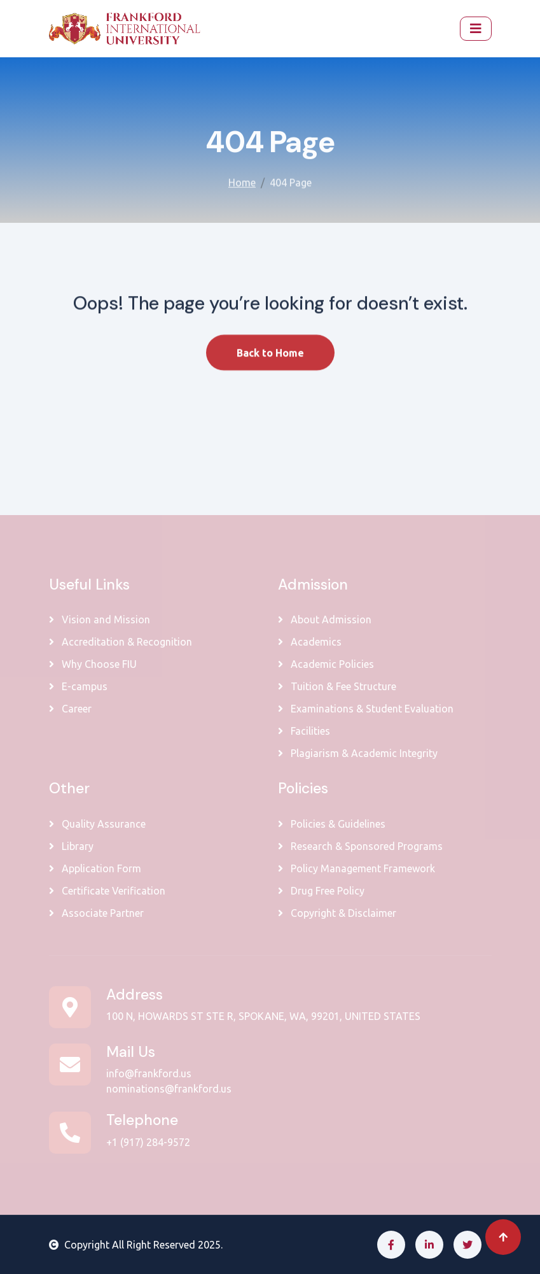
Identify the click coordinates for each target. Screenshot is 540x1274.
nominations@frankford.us (169, 1088)
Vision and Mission (99, 619)
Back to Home (270, 364)
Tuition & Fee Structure (337, 686)
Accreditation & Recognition (120, 642)
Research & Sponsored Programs (360, 846)
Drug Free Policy (321, 890)
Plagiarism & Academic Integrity (358, 753)
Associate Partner (96, 913)
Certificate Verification (107, 890)
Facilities (304, 731)
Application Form (95, 868)
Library (71, 846)
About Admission (324, 619)
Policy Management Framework (356, 868)
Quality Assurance (97, 824)
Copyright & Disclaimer (337, 913)
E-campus (78, 686)
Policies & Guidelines (331, 824)
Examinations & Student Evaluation (365, 708)
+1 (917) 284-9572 (148, 1142)
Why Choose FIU (93, 664)
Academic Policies (326, 664)
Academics (310, 642)
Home (242, 180)
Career (70, 708)
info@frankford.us (148, 1073)
